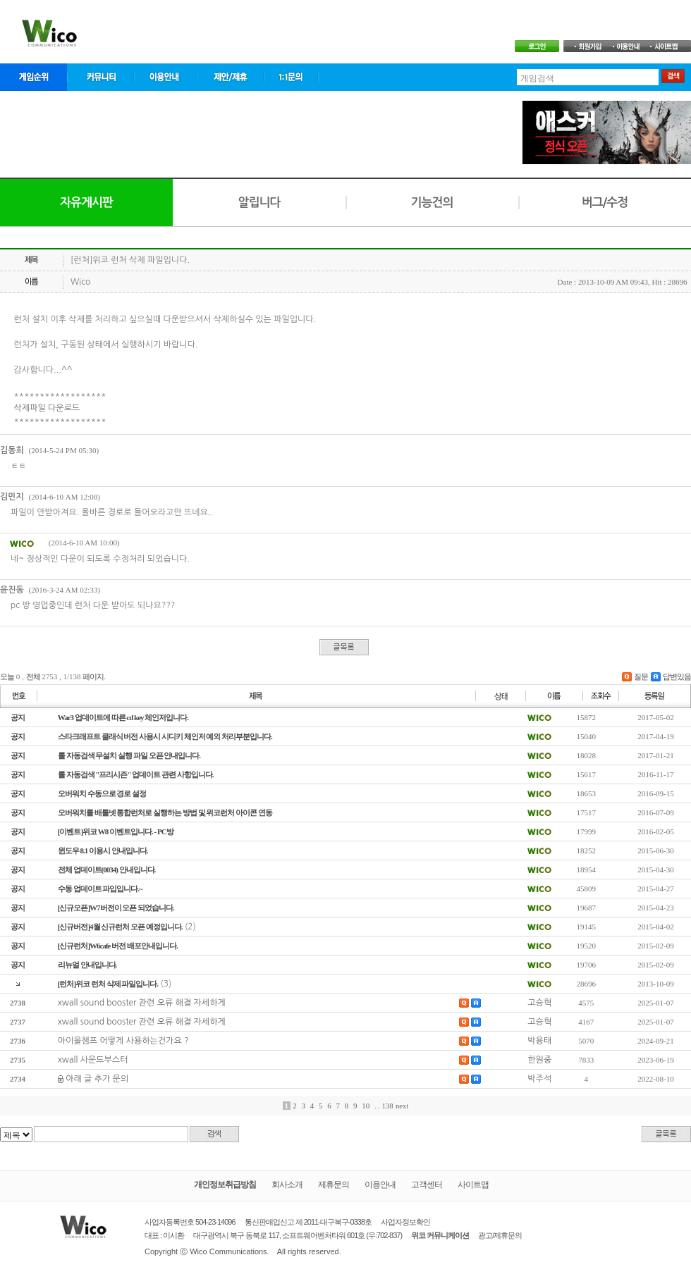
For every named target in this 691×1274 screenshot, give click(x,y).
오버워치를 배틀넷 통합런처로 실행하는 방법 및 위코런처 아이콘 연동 (165, 812)
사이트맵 (473, 1184)
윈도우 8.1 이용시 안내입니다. (103, 850)
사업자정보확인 (405, 1222)
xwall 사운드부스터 (93, 1060)
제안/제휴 (230, 77)
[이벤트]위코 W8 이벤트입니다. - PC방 (115, 831)
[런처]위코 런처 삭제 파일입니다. (108, 983)
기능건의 (432, 203)
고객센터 (426, 1184)
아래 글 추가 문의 (97, 1079)
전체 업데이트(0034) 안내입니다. (107, 869)
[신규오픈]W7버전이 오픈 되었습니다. (116, 907)
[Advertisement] (256, 132)
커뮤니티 (100, 77)
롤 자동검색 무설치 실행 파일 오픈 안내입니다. (129, 755)
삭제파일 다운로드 (47, 408)
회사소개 (286, 1184)
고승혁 (539, 1002)
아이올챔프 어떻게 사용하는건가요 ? (123, 1041)
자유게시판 (86, 203)
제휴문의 (333, 1184)
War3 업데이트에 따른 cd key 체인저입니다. (123, 717)
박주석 (539, 1079)
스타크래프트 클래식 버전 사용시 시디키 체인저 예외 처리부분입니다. (165, 736)
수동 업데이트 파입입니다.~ (100, 888)
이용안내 (165, 77)
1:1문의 (291, 77)
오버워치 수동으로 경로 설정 (102, 793)
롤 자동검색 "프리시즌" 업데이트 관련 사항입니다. (136, 774)
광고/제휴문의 (500, 1235)
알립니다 (259, 203)
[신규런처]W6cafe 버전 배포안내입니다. (118, 945)
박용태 (539, 1041)
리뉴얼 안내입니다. (87, 964)
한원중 (539, 1060)
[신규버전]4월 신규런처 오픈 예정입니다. (120, 926)
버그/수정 (605, 203)
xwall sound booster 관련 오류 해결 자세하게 (142, 1002)
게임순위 (33, 77)
